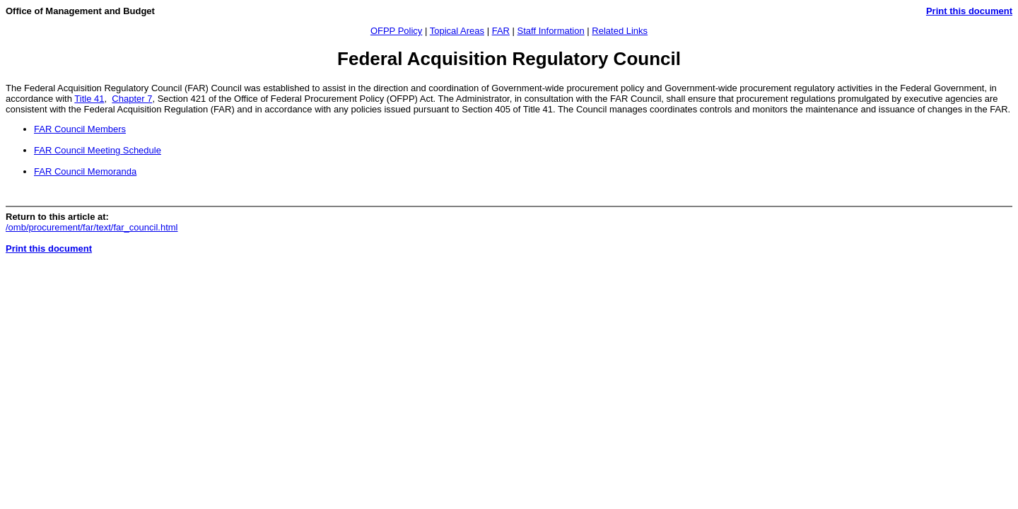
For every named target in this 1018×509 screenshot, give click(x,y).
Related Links (620, 30)
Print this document (969, 11)
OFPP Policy (396, 30)
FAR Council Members (80, 129)
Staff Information (551, 30)
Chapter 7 (132, 98)
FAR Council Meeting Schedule (97, 150)
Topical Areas (457, 30)
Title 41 (89, 98)
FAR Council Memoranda (85, 171)
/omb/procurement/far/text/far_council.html (92, 227)
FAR (501, 30)
